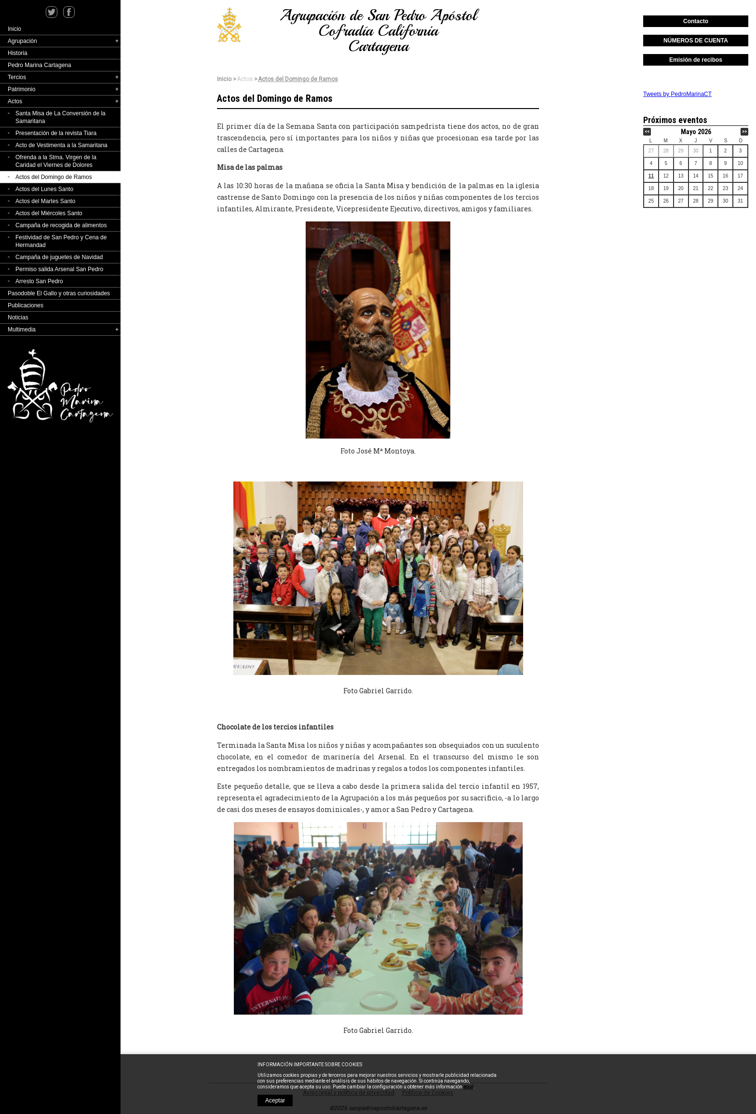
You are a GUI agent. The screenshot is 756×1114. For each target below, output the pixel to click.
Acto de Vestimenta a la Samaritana (61, 145)
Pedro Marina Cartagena (39, 65)
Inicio (14, 29)
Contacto (695, 21)
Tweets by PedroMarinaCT (677, 94)
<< (647, 131)
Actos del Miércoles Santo (48, 213)
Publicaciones (25, 305)
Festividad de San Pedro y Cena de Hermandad (61, 241)
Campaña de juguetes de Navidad (59, 257)
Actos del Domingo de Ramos (53, 177)
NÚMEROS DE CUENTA (695, 40)
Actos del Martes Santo (45, 201)
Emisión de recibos (695, 59)
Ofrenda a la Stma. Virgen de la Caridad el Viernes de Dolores (55, 161)
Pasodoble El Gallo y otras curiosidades (59, 293)
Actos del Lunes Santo (44, 189)
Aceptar (275, 1100)
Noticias (18, 317)
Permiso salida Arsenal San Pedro (59, 269)
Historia (17, 53)
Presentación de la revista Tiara (55, 133)
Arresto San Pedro (39, 281)
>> (744, 131)
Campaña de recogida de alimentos (61, 225)
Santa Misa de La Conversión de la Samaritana (60, 117)
